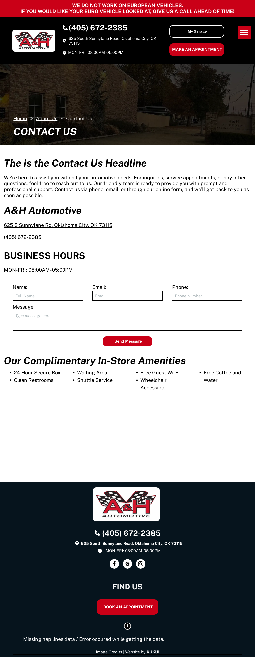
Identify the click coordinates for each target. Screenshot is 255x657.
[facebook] (114, 564)
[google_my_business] (127, 564)
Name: (20, 287)
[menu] (244, 32)
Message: (24, 307)
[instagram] (140, 564)
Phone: (180, 287)
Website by (135, 652)
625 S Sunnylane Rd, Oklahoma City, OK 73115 (58, 225)
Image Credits (109, 652)
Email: (99, 287)
